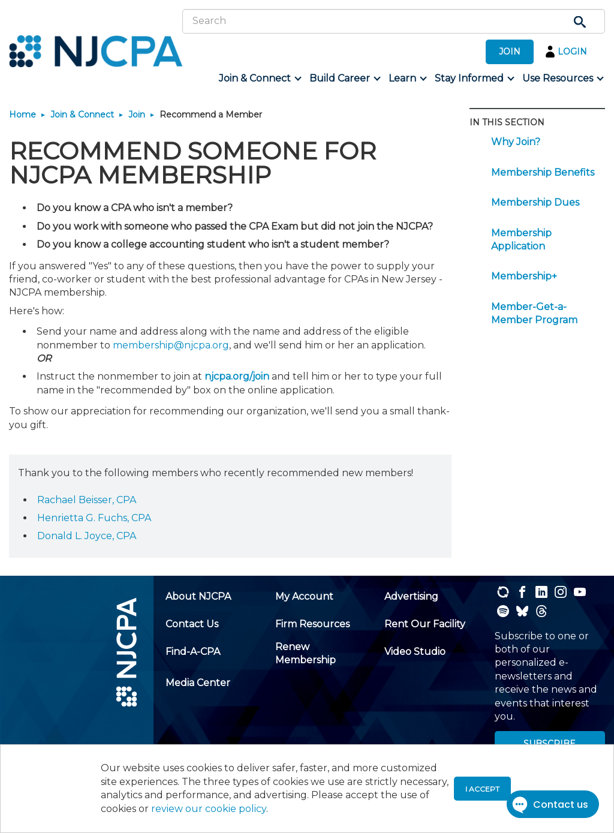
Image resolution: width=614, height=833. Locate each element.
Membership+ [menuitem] (524, 276)
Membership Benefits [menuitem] (542, 172)
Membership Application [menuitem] (521, 239)
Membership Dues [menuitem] (535, 202)
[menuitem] (259, 79)
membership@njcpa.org (171, 345)
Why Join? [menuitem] (515, 142)
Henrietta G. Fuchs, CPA (94, 518)
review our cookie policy (208, 808)
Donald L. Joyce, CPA (86, 536)
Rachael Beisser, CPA (86, 500)
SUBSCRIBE (549, 743)
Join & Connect (82, 114)
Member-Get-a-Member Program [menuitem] (534, 313)
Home (22, 114)
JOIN (509, 51)
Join (136, 114)
